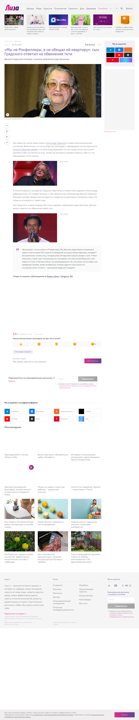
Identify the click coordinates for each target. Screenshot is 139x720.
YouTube (10, 419)
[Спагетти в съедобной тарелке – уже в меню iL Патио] (86, 474)
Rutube (85, 411)
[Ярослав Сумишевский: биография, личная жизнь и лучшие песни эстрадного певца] (19, 474)
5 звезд (94, 45)
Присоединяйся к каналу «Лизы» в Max (58, 27)
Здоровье (90, 7)
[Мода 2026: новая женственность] (14, 18)
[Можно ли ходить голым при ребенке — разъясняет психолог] (53, 474)
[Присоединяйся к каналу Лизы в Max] (19, 442)
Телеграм (11, 411)
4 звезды (92, 45)
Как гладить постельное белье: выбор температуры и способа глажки (19, 525)
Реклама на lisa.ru (110, 131)
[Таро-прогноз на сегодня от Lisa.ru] (102, 18)
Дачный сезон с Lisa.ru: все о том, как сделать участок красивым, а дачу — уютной (79, 29)
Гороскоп (72, 7)
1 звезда (86, 45)
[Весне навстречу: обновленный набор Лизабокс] (53, 442)
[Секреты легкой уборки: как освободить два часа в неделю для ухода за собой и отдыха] (36, 18)
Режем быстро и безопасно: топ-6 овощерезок (51, 523)
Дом (81, 7)
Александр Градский (56, 143)
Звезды (29, 7)
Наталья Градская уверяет (25, 149)
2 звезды (88, 45)
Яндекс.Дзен (53, 276)
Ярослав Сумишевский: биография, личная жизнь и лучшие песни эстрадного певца (17, 491)
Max (84, 419)
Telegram (64, 276)
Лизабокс (102, 7)
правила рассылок (65, 388)
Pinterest (60, 419)
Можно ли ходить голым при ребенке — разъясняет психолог (51, 490)
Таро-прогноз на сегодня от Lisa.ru (102, 27)
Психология (59, 7)
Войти (130, 7)
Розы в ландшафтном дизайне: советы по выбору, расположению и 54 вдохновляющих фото (86, 558)
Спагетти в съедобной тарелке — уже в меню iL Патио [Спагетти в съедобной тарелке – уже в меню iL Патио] (85, 488)
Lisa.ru (7, 45)
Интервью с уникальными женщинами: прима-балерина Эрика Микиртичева (85, 457)
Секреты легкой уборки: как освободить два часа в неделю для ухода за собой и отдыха (36, 29)
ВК (71, 276)
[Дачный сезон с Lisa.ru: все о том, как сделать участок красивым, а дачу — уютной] (80, 18)
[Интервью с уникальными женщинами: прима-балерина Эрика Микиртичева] (86, 442)
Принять (124, 715)
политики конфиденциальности (87, 386)
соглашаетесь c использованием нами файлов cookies (53, 715)
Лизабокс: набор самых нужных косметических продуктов (124, 28)
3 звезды (90, 45)
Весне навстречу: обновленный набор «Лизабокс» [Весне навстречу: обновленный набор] (53, 456)
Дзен (34, 419)
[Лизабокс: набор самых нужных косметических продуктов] (125, 18)
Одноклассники (63, 411)
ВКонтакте (36, 411)
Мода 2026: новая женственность (11, 27)
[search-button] (122, 8)
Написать (94, 361)
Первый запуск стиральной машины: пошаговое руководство (84, 525)
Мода (38, 7)
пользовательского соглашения (68, 386)
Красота (47, 7)
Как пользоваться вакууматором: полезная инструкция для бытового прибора (50, 558)
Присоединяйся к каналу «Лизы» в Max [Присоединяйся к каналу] (16, 456)
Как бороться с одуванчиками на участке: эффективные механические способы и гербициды (18, 558)
